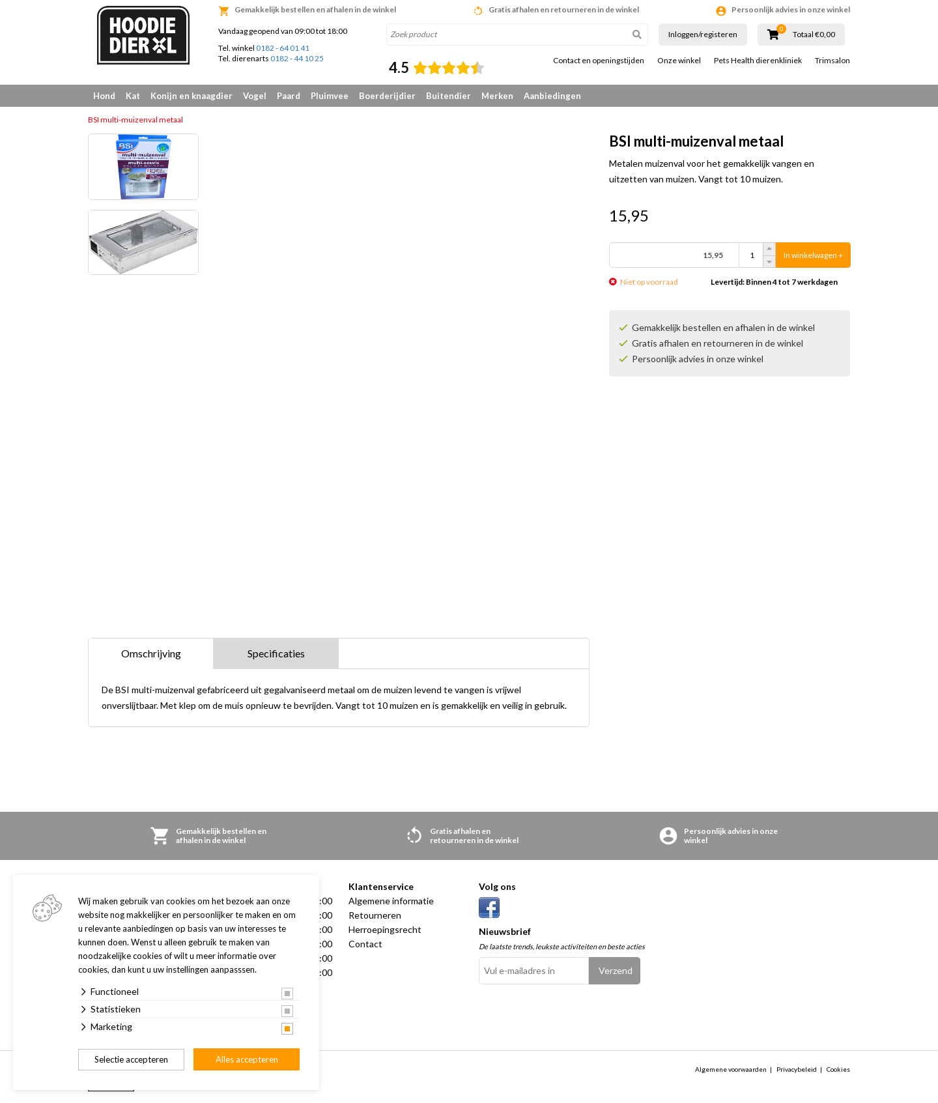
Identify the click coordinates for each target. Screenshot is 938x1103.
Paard (288, 96)
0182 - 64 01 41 (282, 48)
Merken (497, 96)
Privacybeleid (796, 1069)
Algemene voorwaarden (731, 1069)
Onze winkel (679, 60)
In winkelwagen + (813, 255)
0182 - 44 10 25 (297, 58)
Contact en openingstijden (598, 60)
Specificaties (276, 653)
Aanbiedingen (552, 96)
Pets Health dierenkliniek (758, 60)
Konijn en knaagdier (191, 96)
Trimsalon (832, 60)
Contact (365, 943)
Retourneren (374, 915)
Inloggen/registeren (702, 34)
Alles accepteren (247, 1059)
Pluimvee (329, 96)
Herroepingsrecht (384, 929)
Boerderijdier (387, 96)
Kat (133, 96)
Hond (104, 96)
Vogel (254, 96)
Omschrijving (151, 653)
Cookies (838, 1069)
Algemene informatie (391, 900)
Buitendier (448, 96)
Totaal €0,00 (814, 34)
